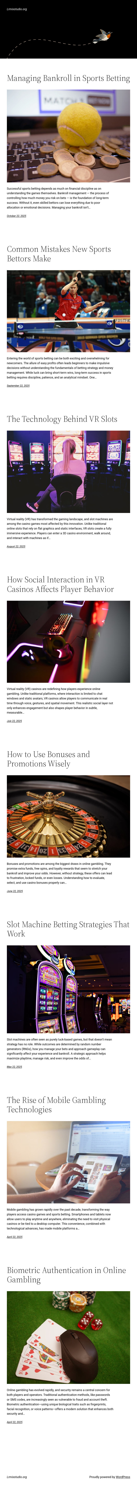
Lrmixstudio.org (17, 9)
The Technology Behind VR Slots (62, 419)
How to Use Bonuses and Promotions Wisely (48, 759)
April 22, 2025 (14, 1237)
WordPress (123, 1477)
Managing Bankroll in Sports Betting (68, 78)
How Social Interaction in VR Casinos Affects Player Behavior (60, 584)
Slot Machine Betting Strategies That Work (68, 929)
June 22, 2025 (15, 891)
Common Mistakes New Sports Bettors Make (59, 253)
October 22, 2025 (16, 216)
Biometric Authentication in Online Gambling (66, 1274)
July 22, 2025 (14, 721)
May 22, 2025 (14, 1066)
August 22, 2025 (16, 546)
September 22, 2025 (18, 385)
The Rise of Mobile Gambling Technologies (56, 1104)
